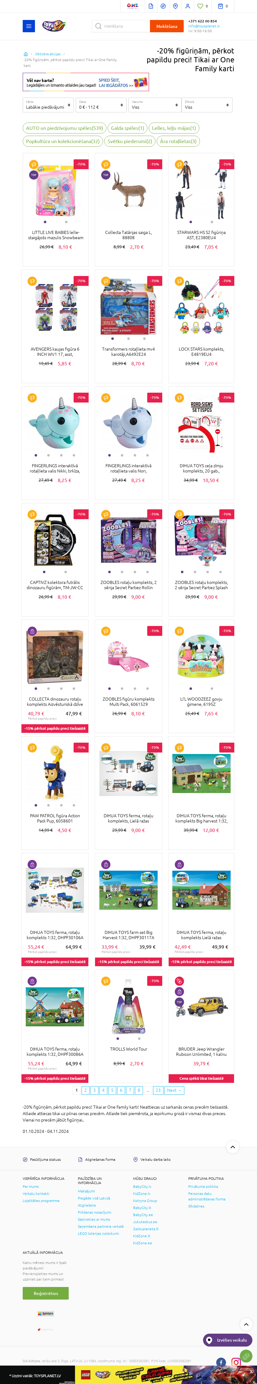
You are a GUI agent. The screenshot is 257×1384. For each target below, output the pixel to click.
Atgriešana (87, 1205)
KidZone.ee (142, 1243)
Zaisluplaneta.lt (146, 1229)
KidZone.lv (142, 1194)
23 (158, 1090)
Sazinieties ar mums (94, 1219)
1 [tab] (45, 222)
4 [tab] (74, 455)
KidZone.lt (141, 1236)
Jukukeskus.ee (145, 1222)
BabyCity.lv (142, 1186)
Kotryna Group (145, 1201)
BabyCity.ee (143, 1215)
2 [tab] (66, 222)
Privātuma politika (203, 1186)
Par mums (31, 1186)
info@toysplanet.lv (204, 26)
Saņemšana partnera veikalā (101, 1226)
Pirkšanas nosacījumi (94, 1212)
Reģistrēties (46, 1293)
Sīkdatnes (196, 1206)
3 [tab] (144, 338)
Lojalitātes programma (41, 1201)
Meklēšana (166, 26)
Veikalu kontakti (36, 1194)
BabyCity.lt (142, 1208)
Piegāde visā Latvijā (94, 1198)
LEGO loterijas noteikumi (98, 1233)
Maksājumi (86, 1191)
